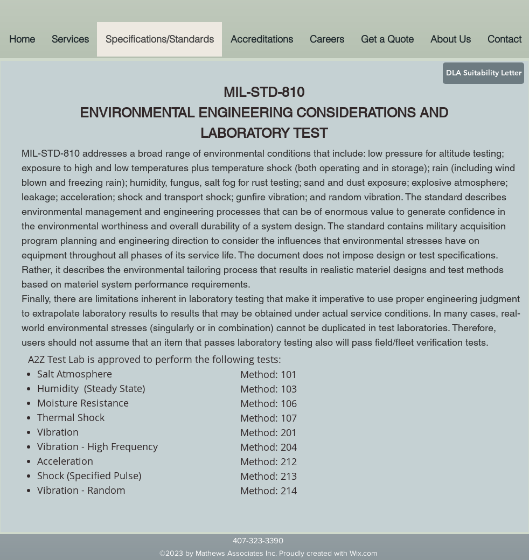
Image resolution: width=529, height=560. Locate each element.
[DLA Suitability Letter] (483, 73)
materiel (373, 269)
